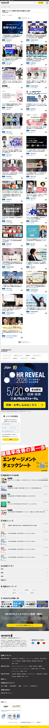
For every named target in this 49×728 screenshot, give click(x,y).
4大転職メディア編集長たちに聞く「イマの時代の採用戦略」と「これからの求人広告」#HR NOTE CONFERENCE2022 (36, 59)
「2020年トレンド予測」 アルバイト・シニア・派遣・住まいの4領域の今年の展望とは (12, 285)
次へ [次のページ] (28, 18)
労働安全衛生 (40, 674)
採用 (2, 569)
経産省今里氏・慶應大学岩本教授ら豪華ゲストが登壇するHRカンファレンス (16, 411)
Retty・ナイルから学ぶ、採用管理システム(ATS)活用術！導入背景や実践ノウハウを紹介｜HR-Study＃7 (12, 151)
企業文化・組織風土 (37, 666)
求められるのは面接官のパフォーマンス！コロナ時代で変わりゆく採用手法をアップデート (36, 240)
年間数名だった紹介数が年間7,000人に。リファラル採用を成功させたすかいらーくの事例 (12, 332)
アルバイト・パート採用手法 (32, 658)
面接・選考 (40, 661)
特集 (20, 686)
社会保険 (14, 674)
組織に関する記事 (5, 666)
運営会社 (39, 722)
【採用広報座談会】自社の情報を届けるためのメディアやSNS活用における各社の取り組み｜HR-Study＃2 (12, 263)
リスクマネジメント (31, 674)
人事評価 (30, 666)
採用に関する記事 (5, 658)
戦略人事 (15, 358)
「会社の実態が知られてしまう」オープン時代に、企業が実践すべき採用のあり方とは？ (36, 308)
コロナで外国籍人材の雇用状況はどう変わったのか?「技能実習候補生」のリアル (12, 104)
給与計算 (14, 676)
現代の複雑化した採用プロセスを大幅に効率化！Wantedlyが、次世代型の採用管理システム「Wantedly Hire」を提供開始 (36, 36)
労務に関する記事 (5, 674)
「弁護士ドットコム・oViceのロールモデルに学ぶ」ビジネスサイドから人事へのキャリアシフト (12, 82)
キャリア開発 (42, 668)
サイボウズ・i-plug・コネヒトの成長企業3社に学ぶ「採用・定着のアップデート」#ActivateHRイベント (12, 309)
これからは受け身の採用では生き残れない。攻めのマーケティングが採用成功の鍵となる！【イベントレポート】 (36, 286)
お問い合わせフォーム (6, 693)
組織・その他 (24, 671)
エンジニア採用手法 (16, 661)
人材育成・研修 (34, 668)
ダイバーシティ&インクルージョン (20, 666)
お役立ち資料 (13, 686)
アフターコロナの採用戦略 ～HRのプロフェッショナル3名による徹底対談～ (36, 218)
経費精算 (19, 676)
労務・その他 (25, 676)
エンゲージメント (24, 358)
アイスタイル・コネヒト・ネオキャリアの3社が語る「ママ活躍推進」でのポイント (36, 195)
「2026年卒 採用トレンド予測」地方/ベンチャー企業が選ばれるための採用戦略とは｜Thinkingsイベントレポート (12, 36)
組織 (2, 572)
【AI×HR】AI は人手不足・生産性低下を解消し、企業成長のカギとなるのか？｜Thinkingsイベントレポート (12, 59)
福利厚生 (45, 674)
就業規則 (19, 674)
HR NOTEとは (33, 686)
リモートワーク (7, 358)
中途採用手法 (22, 658)
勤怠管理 (24, 674)
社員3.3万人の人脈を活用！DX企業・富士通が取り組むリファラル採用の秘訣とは (36, 127)
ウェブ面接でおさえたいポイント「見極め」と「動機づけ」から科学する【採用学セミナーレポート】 (36, 263)
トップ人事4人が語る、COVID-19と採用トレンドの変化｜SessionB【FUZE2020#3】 (36, 150)
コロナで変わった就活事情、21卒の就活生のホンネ (12, 218)
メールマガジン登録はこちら (23, 625)
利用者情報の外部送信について (28, 722)
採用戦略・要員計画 (26, 661)
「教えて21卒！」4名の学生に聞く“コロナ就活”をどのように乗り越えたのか (12, 173)
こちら (16, 436)
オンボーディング (37, 355)
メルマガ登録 (40, 2)
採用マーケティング (19, 355)
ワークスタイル (15, 668)
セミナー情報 (4, 686)
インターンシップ (7, 355)
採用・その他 (15, 663)
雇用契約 (33, 358)
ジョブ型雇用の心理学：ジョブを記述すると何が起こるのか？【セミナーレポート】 (36, 173)
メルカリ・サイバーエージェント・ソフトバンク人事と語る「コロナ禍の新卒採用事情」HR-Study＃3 (12, 240)
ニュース (26, 686)
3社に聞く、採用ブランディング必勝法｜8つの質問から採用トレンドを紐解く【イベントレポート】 (36, 82)
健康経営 (28, 355)
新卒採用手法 (15, 658)
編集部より (4, 580)
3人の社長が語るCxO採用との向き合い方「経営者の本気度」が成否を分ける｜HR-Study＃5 (11, 196)
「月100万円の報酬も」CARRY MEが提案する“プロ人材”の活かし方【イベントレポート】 (12, 128)
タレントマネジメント (25, 668)
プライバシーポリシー (13, 722)
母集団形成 (34, 661)
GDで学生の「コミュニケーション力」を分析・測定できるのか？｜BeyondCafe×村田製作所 (36, 105)
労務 (2, 576)
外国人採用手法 (43, 658)
